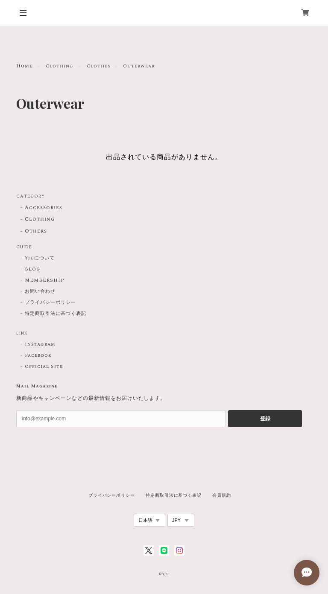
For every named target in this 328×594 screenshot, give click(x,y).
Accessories (43, 208)
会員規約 (221, 495)
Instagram (40, 344)
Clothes (98, 66)
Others (36, 231)
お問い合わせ (40, 291)
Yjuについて (40, 258)
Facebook (38, 355)
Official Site (43, 366)
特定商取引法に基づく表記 (55, 313)
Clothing (59, 66)
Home (24, 66)
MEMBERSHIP (44, 280)
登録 (265, 419)
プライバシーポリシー (50, 302)
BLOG (32, 269)
